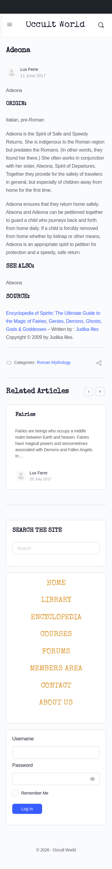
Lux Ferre (29, 69)
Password (54, 765)
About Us (56, 703)
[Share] (98, 363)
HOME (56, 583)
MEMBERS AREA (56, 668)
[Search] (101, 25)
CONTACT (56, 686)
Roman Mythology (54, 362)
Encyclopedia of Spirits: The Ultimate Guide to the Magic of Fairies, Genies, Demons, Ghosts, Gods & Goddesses (54, 321)
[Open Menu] (9, 24)
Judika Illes (87, 329)
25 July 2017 (41, 479)
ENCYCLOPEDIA (56, 617)
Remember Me (34, 793)
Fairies (25, 415)
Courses (56, 634)
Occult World (55, 25)
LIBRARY (56, 600)
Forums (56, 651)
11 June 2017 (33, 75)
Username (23, 738)
